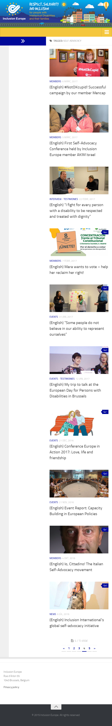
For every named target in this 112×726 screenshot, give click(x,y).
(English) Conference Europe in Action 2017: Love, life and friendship (75, 452)
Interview (55, 199)
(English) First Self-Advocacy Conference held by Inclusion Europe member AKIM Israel (73, 149)
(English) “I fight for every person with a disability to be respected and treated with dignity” (76, 211)
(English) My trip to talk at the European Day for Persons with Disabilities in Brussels (75, 390)
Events (54, 316)
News (53, 614)
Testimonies (71, 199)
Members (55, 81)
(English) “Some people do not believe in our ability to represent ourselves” (77, 328)
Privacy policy (11, 687)
